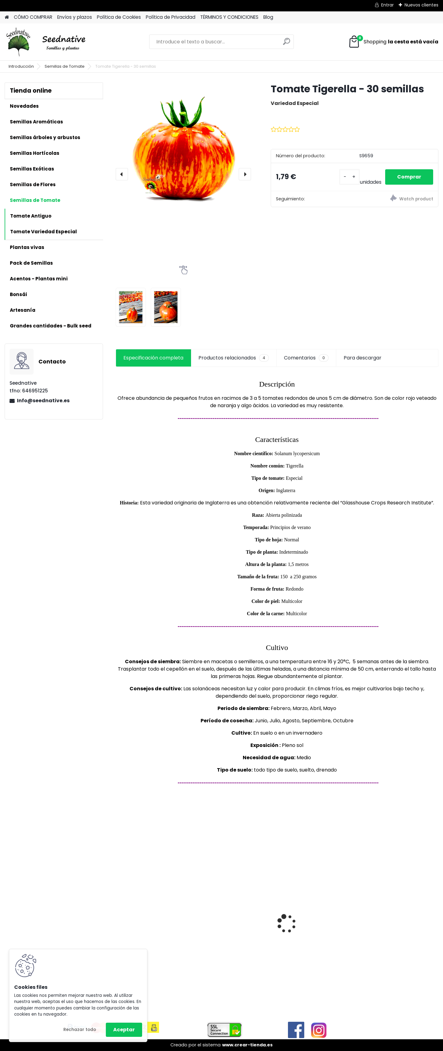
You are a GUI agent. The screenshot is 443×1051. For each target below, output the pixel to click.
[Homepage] (7, 17)
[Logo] (47, 41)
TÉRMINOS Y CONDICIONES (229, 17)
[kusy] (349, 177)
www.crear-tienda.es (247, 1045)
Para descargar (362, 357)
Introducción (21, 66)
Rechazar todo (79, 1030)
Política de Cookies (119, 17)
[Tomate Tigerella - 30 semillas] (183, 150)
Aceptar (124, 1029)
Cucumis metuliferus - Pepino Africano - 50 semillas (147, 922)
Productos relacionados (233, 358)
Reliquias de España (307, 917)
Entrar (387, 5)
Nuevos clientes (421, 5)
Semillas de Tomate (65, 66)
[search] (286, 44)
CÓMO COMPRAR (33, 17)
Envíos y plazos (74, 17)
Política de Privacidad (170, 17)
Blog (268, 17)
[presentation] (122, 174)
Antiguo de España (225, 923)
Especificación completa (153, 357)
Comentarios (306, 358)
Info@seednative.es (43, 400)
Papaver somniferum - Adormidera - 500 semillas (397, 927)
